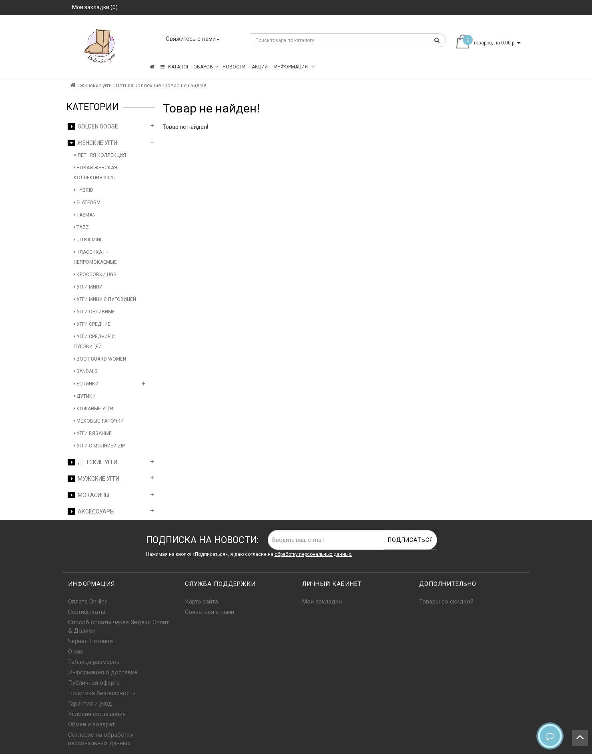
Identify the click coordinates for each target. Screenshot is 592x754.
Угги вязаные (93, 433)
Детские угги (92, 462)
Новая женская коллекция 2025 (95, 172)
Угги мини (88, 287)
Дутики (85, 396)
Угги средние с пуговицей (94, 341)
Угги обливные (94, 312)
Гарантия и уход (90, 703)
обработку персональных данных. (313, 554)
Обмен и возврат (91, 724)
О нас (75, 651)
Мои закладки (322, 601)
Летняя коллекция (138, 85)
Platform (87, 202)
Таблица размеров (94, 662)
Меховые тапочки (99, 421)
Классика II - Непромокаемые (95, 257)
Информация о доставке (102, 672)
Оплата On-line (88, 601)
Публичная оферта (94, 682)
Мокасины (88, 495)
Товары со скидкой (446, 601)
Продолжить (503, 143)
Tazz (81, 227)
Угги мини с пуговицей (105, 299)
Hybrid (83, 190)
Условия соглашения (97, 714)
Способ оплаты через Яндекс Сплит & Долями (118, 626)
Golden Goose (93, 126)
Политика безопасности (102, 693)
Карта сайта (201, 601)
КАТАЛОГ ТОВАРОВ (190, 67)
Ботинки (86, 384)
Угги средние (92, 324)
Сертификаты (86, 612)
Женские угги (96, 85)
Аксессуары (91, 511)
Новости (234, 67)
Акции (260, 67)
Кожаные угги (93, 408)
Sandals (85, 371)
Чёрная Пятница (90, 641)
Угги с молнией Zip (99, 446)
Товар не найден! (185, 85)
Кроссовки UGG (95, 274)
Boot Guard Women (100, 359)
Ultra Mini (87, 240)
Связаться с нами (209, 612)
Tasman (85, 215)
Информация (294, 67)
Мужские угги (93, 478)
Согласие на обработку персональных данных (100, 739)
